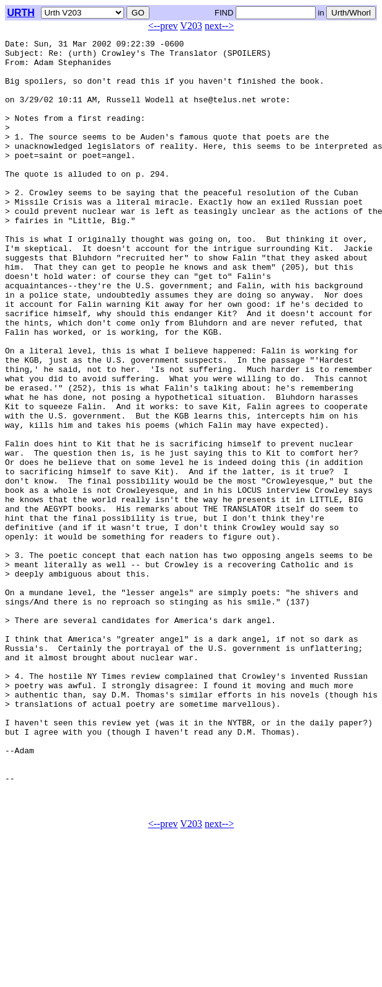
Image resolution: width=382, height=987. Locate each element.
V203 (191, 25)
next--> (219, 25)
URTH (20, 12)
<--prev (163, 25)
